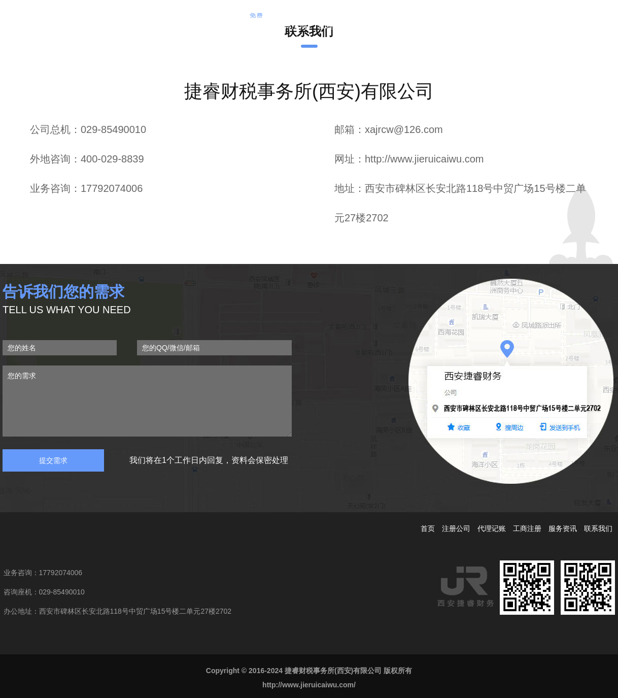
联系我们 (504, 25)
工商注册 (291, 25)
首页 (214, 25)
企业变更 (376, 25)
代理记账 (334, 25)
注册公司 (248, 23)
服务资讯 (419, 25)
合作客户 (461, 25)
